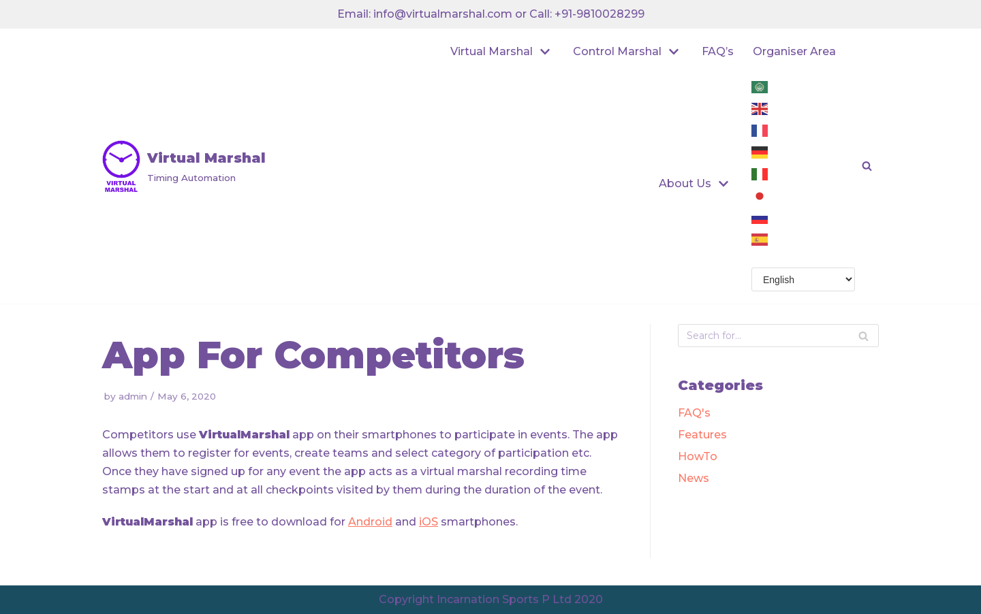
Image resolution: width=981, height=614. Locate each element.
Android (370, 521)
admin (133, 396)
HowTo (697, 456)
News (693, 478)
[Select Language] (803, 279)
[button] (867, 166)
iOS (428, 521)
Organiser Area (794, 51)
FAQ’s (718, 51)
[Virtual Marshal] (184, 166)
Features (702, 434)
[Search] (863, 335)
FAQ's (694, 412)
